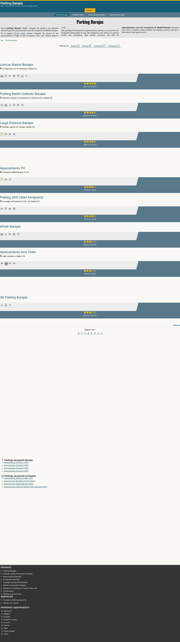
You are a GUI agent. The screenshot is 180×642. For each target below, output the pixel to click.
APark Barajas (10, 226)
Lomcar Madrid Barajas (16, 64)
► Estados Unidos (9, 620)
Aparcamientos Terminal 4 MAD (16, 471)
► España (5, 617)
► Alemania (6, 611)
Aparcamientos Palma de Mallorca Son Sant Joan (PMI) (25, 487)
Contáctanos (8, 591)
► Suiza (4, 634)
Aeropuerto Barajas (117, 15)
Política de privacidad (12, 594)
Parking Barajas (11, 3)
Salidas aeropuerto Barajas (14, 585)
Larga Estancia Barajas (16, 123)
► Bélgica (5, 614)
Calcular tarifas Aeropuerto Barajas (18, 574)
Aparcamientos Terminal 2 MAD (16, 465)
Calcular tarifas (78, 15)
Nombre (75, 46)
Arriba (175, 325)
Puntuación (99, 46)
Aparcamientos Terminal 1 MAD (16, 462)
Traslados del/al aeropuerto (14, 600)
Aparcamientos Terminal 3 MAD (16, 468)
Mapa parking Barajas (96, 15)
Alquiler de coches (11, 603)
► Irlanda (5, 625)
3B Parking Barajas (14, 297)
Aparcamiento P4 (12, 168)
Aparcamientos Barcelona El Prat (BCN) (19, 481)
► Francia (5, 622)
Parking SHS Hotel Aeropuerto (22, 197)
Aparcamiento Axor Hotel (18, 252)
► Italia (4, 628)
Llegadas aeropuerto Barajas (15, 582)
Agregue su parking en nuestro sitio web (20, 588)
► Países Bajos (8, 631)
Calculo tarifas (20, 33)
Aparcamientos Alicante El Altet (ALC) (18, 478)
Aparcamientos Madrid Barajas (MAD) (18, 484)
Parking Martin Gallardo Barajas (23, 94)
